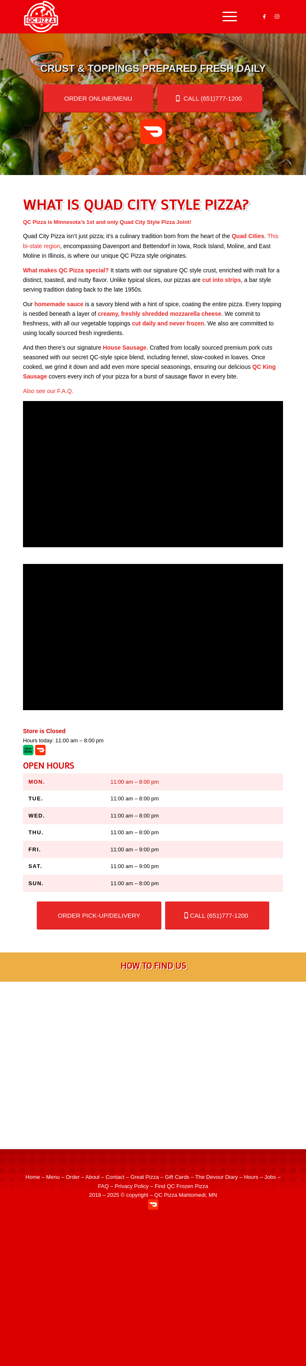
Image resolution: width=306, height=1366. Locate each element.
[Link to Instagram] (276, 16)
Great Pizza (144, 1177)
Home (33, 1177)
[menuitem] (225, 16)
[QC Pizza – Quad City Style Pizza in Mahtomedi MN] (127, 16)
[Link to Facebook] (264, 16)
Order (72, 1177)
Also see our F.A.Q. (48, 391)
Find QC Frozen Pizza (181, 1186)
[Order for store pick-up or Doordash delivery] (98, 98)
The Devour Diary (216, 1177)
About (92, 1177)
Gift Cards (177, 1177)
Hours (251, 1177)
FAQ (103, 1186)
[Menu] (225, 16)
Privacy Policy (132, 1186)
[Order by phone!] (210, 98)
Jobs (270, 1177)
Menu (53, 1177)
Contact (115, 1177)
